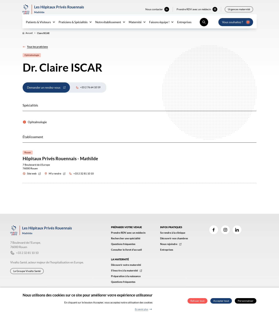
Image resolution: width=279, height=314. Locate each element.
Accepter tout (221, 300)
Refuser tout (197, 300)
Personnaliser (245, 300)
